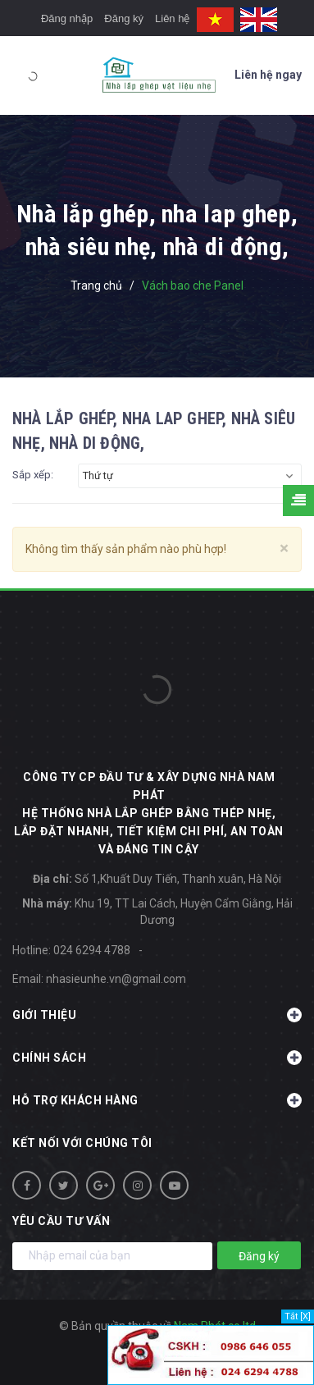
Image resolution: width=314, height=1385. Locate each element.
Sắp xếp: (32, 475)
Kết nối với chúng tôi (82, 1143)
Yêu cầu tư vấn (61, 1220)
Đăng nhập (67, 18)
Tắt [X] (297, 1316)
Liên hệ (172, 18)
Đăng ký (123, 18)
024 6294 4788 (91, 950)
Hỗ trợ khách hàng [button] (157, 1100)
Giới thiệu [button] (157, 1015)
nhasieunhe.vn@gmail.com (116, 978)
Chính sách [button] (157, 1057)
